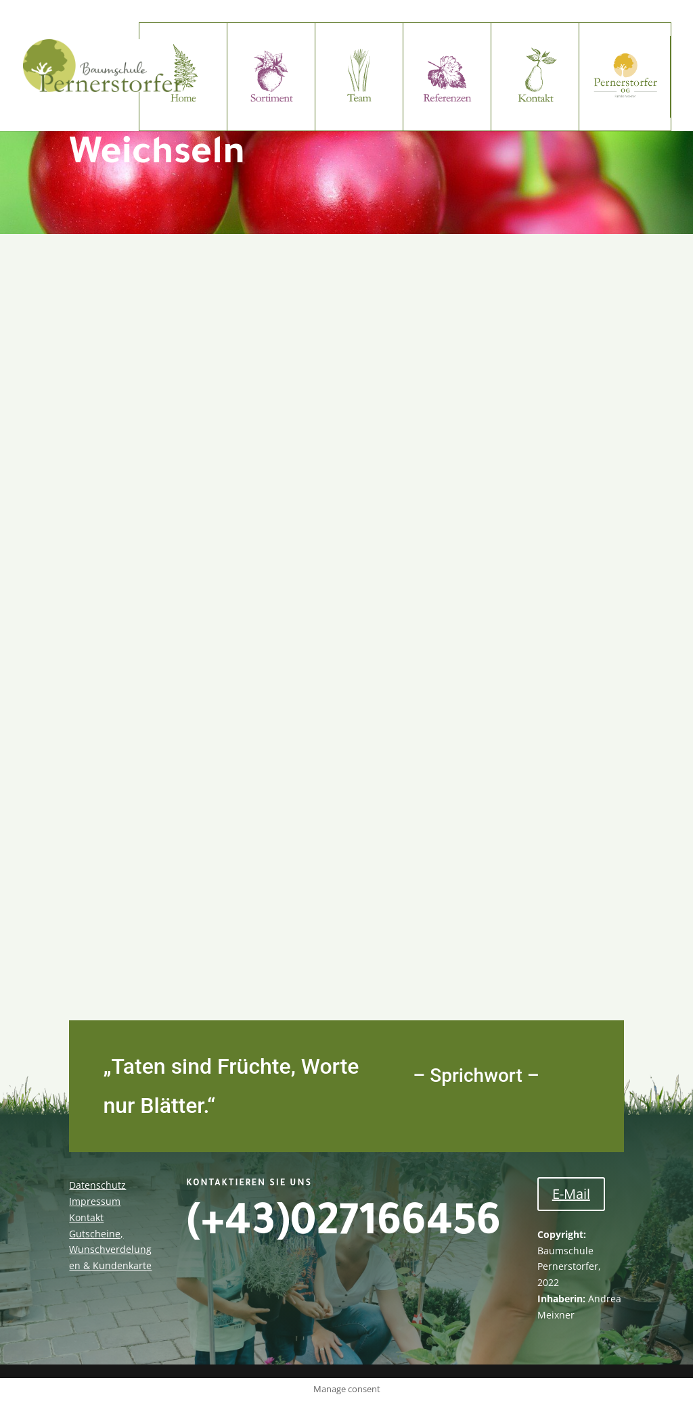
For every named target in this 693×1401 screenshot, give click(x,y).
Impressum (94, 1201)
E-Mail (571, 1194)
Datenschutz (97, 1185)
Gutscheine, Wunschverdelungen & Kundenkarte (110, 1250)
